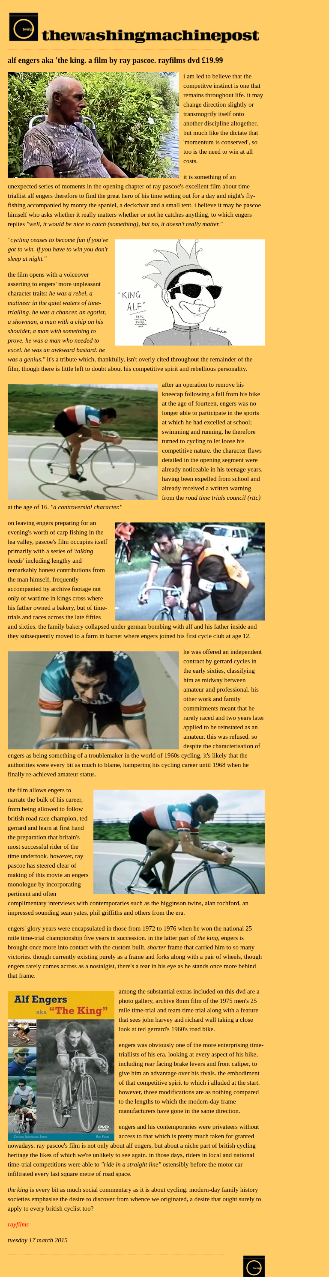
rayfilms (18, 1224)
